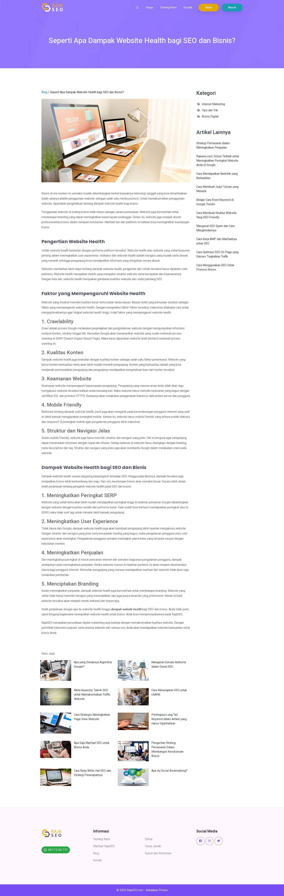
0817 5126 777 (58, 850)
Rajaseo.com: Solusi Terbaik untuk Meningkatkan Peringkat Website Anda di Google (217, 161)
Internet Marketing (213, 104)
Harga (149, 7)
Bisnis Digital (210, 116)
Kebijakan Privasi (157, 890)
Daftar (208, 7)
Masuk (232, 7)
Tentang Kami (168, 7)
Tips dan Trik (210, 110)
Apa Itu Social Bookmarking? (169, 770)
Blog (44, 92)
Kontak (188, 7)
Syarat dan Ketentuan (158, 853)
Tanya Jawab (153, 846)
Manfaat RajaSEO (104, 846)
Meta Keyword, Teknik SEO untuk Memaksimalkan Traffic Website (92, 694)
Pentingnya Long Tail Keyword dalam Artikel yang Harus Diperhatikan (169, 719)
